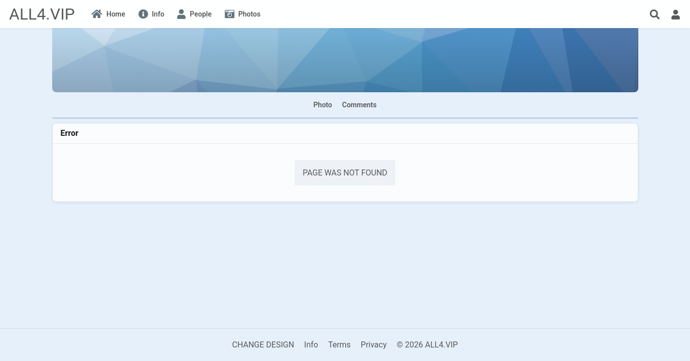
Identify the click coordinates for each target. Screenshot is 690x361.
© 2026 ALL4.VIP (427, 344)
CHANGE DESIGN (263, 344)
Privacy (374, 344)
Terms (339, 344)
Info (311, 344)
